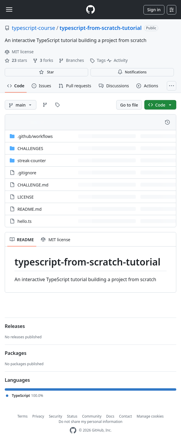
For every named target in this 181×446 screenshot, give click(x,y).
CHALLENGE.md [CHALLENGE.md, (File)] (33, 185)
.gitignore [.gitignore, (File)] (26, 172)
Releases (15, 326)
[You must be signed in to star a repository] (46, 72)
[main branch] (20, 105)
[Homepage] (90, 10)
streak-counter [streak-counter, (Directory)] (31, 160)
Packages (15, 353)
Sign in (154, 9)
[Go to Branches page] (45, 105)
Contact (125, 416)
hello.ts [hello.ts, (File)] (24, 221)
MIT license (19, 51)
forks (43, 60)
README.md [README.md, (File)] (29, 209)
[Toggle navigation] (9, 9)
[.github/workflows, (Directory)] (35, 136)
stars (16, 60)
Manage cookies (150, 416)
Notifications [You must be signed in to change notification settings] (132, 72)
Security (55, 416)
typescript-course (33, 27)
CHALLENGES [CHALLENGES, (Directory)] (30, 148)
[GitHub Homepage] (73, 430)
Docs (110, 416)
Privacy (38, 416)
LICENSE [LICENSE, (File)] (25, 197)
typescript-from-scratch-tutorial (100, 27)
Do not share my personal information (90, 421)
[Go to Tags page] (57, 105)
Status (72, 416)
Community (91, 416)
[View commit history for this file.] (167, 122)
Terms (22, 416)
